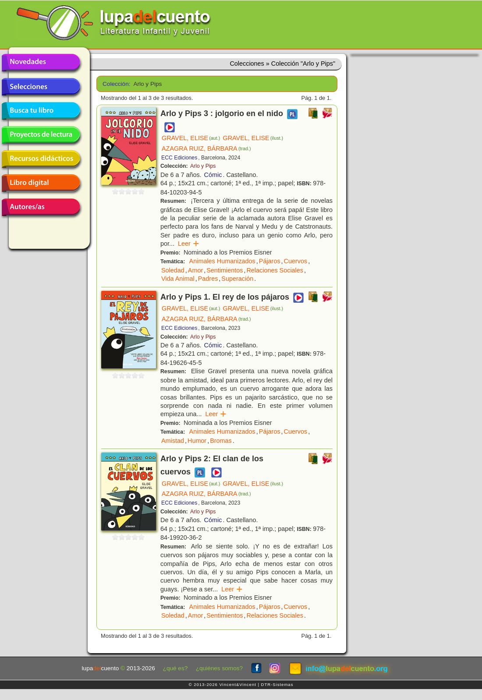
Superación (237, 278)
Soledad (172, 270)
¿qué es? (175, 668)
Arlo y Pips (203, 166)
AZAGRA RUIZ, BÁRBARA (206, 148)
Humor (197, 440)
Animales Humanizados (222, 261)
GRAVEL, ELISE (191, 137)
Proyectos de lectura (40, 135)
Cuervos (296, 261)
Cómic (213, 174)
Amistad (172, 440)
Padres (208, 278)
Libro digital (40, 183)
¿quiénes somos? (219, 668)
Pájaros (269, 261)
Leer (188, 243)
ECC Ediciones (179, 158)
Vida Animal (178, 278)
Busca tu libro (40, 111)
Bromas (221, 440)
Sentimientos (224, 270)
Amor (195, 270)
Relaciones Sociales (274, 270)
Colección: (115, 84)
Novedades (40, 62)
